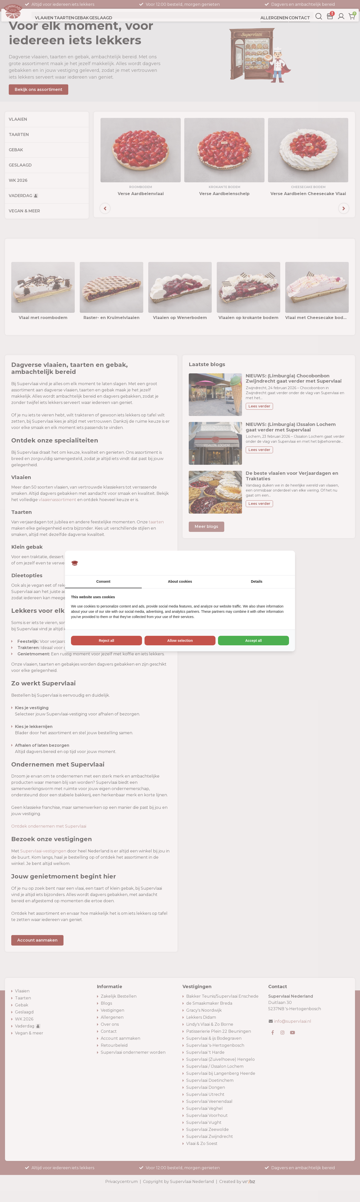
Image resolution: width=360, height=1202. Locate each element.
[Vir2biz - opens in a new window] (282, 563)
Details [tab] (256, 581)
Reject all (106, 641)
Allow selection (180, 641)
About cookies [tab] (180, 581)
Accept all (253, 641)
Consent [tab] (103, 581)
